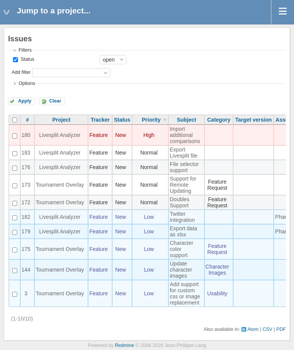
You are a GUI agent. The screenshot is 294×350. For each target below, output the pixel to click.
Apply (24, 101)
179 (25, 231)
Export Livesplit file (183, 153)
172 (25, 202)
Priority (151, 120)
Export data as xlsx (183, 231)
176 (25, 167)
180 (25, 135)
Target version (253, 120)
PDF (281, 329)
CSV (268, 329)
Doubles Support (179, 202)
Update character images (181, 269)
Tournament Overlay (60, 185)
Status (26, 59)
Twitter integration (182, 217)
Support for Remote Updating (183, 185)
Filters (24, 50)
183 (25, 153)
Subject (186, 120)
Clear (55, 101)
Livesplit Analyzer (59, 135)
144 (25, 270)
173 (25, 185)
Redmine (124, 345)
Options (26, 83)
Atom (252, 329)
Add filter (21, 72)
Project (61, 120)
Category (218, 120)
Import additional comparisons (185, 135)
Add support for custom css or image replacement (185, 293)
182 (25, 217)
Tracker (100, 120)
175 (25, 249)
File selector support (184, 167)
